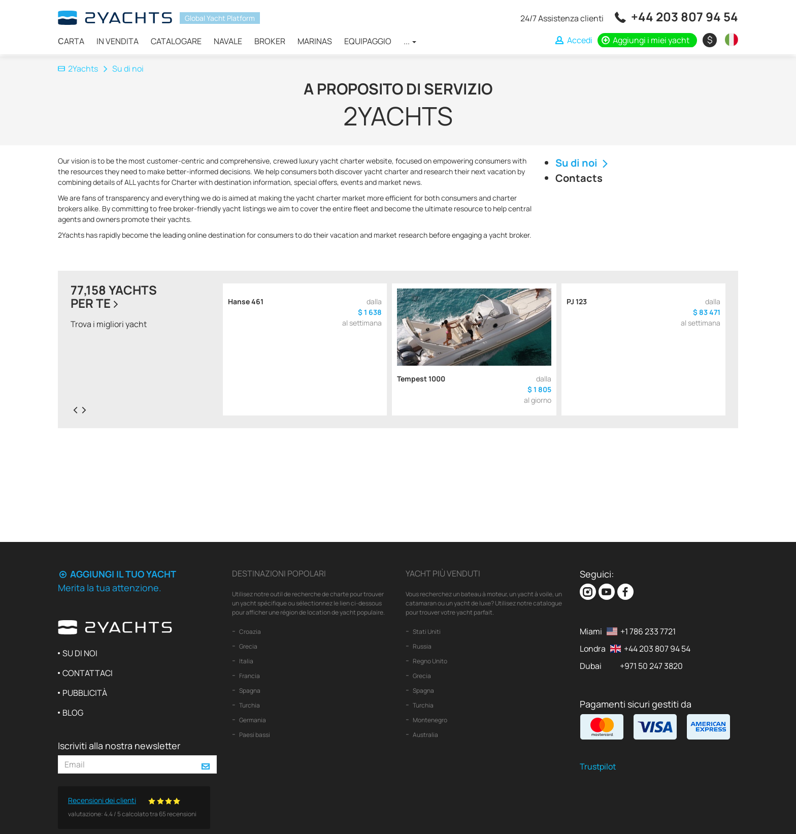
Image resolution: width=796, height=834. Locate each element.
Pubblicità (84, 692)
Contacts (579, 178)
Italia (245, 661)
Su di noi (583, 163)
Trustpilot (598, 766)
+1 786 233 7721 (648, 631)
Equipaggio (367, 41)
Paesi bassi (254, 734)
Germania (252, 720)
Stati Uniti (426, 631)
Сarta (71, 41)
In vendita (117, 41)
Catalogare (176, 41)
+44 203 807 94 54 (684, 16)
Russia (422, 646)
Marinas (314, 41)
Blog (72, 712)
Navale (228, 41)
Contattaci (87, 673)
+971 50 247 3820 (651, 665)
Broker (269, 41)
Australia (425, 734)
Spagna (249, 690)
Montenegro (429, 720)
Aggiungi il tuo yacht (117, 574)
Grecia (247, 646)
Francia (249, 675)
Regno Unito (429, 661)
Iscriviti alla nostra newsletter (119, 746)
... (410, 41)
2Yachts (78, 68)
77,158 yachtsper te (114, 296)
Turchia (249, 705)
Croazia (249, 631)
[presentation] (75, 409)
